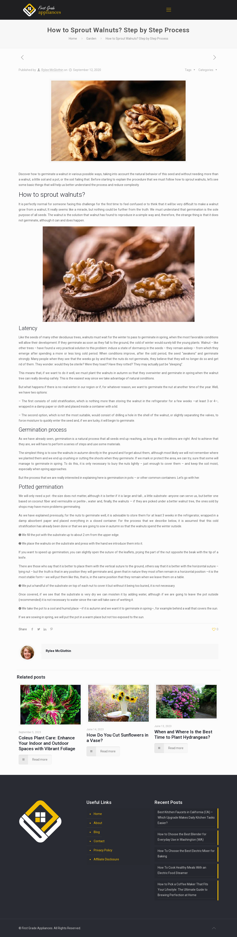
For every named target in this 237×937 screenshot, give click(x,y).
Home (73, 38)
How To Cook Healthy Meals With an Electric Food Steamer (182, 870)
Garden (91, 38)
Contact (99, 841)
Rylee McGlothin (52, 70)
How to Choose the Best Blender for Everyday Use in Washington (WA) (182, 836)
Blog (97, 832)
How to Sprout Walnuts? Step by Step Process (137, 38)
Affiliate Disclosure (106, 859)
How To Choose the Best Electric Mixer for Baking (186, 853)
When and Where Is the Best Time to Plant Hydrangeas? (183, 734)
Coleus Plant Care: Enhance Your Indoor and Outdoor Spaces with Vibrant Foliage (47, 743)
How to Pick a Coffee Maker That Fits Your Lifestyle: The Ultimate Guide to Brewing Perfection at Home (183, 889)
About (98, 823)
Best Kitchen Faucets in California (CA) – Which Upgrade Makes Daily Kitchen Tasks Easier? (186, 817)
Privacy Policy (103, 850)
